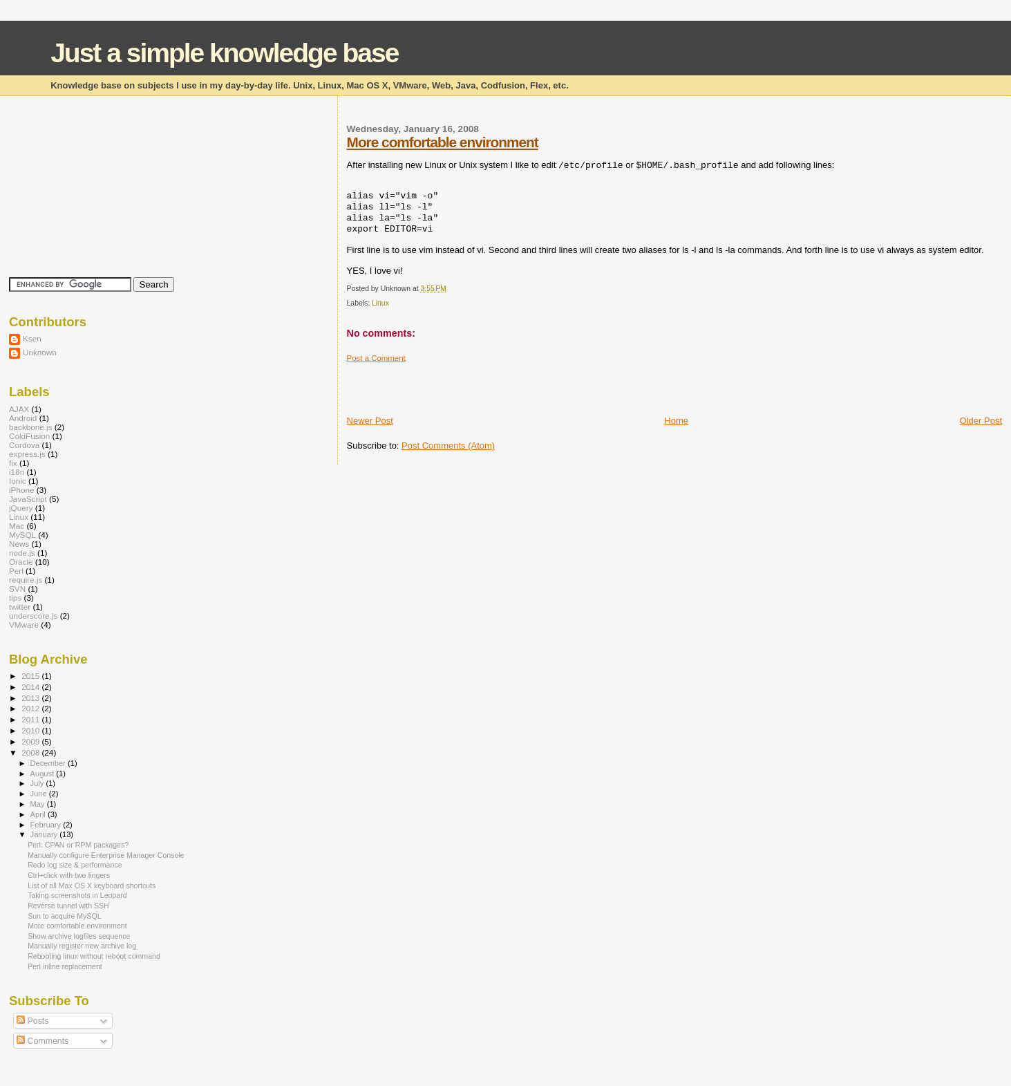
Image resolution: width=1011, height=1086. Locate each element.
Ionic (17, 480)
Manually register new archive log (82, 946)
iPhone (22, 489)
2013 (31, 697)
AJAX (19, 408)
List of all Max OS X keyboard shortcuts (91, 885)
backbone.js (31, 426)
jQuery (21, 507)
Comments (42, 1041)
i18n (16, 471)
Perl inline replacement (65, 966)
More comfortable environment (442, 142)
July (38, 783)
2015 (31, 675)
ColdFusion (29, 435)
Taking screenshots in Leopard (77, 895)
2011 (31, 719)
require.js (25, 579)
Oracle (21, 561)
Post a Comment (376, 358)
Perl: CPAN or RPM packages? (78, 845)
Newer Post (370, 420)
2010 (31, 730)
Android (23, 417)
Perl (16, 570)
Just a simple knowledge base (224, 53)
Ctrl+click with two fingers (69, 875)
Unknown (40, 352)
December (49, 763)
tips (15, 597)
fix (13, 462)
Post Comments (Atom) (448, 445)
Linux (380, 303)
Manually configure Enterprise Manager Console (106, 855)
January (45, 834)
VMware (24, 624)
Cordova (24, 444)
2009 (31, 741)
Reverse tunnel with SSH (68, 905)
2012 (31, 708)
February (47, 825)
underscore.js (33, 615)
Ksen (32, 338)
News (19, 543)
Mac (16, 525)
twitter (19, 606)
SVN (17, 588)
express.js (27, 453)
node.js (22, 552)
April (39, 814)
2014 (31, 686)
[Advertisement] (508, 383)
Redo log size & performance (75, 865)
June (39, 793)
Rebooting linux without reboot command (94, 956)
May (38, 804)
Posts (32, 1021)
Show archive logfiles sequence (79, 936)
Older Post (981, 420)
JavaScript (28, 498)
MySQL (22, 534)
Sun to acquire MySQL (64, 916)
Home (676, 420)
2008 (31, 752)
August (43, 773)
